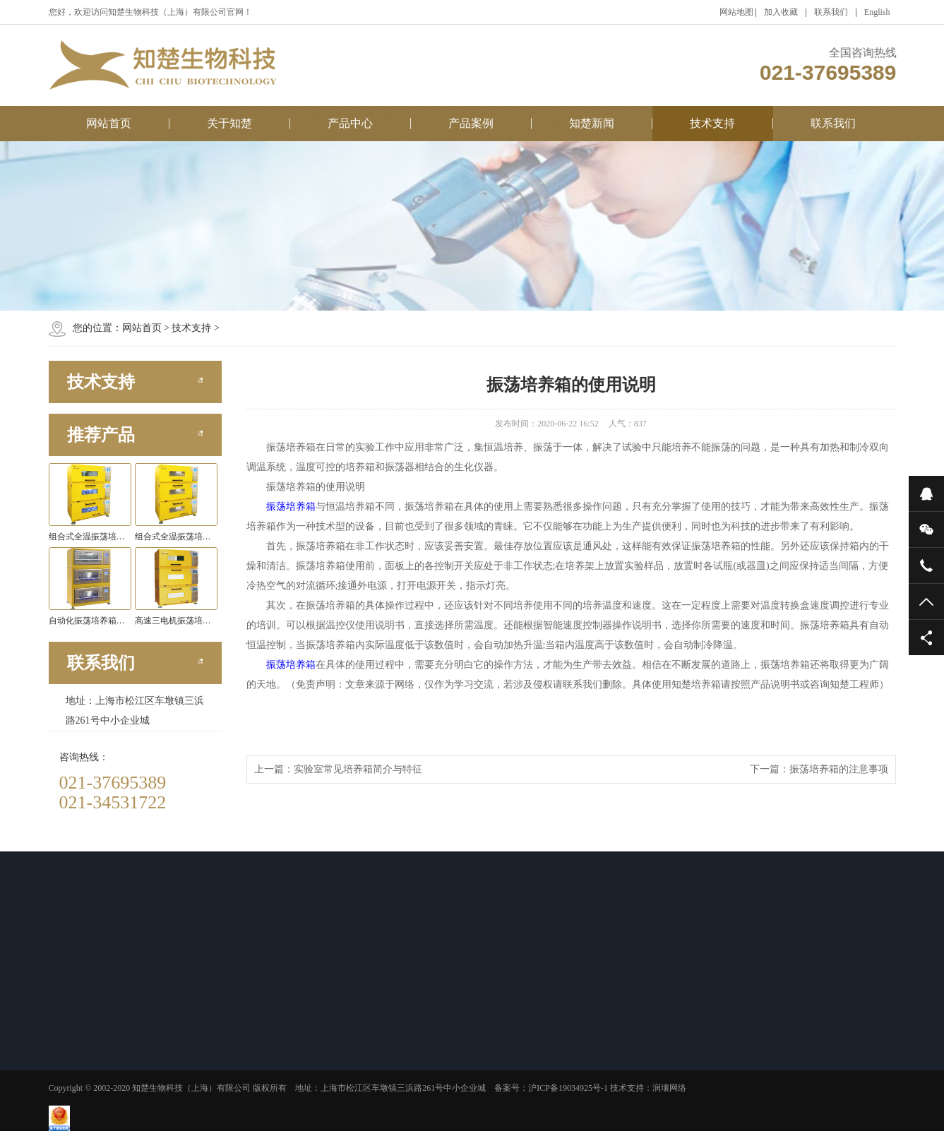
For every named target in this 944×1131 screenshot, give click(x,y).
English (877, 12)
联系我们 (831, 12)
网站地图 (736, 12)
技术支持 (712, 123)
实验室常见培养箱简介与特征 (358, 769)
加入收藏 (781, 12)
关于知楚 (229, 123)
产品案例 (471, 123)
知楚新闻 (591, 123)
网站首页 (108, 123)
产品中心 (350, 123)
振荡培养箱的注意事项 (838, 769)
